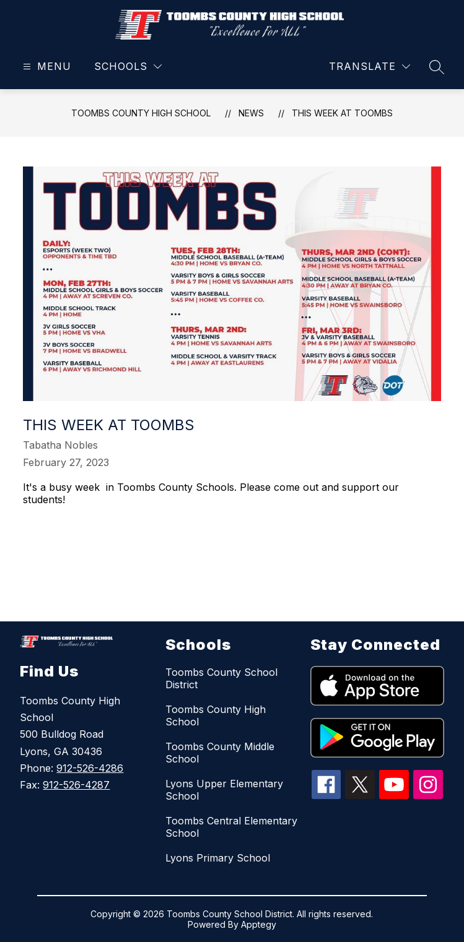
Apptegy (258, 924)
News (251, 113)
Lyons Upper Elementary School (224, 789)
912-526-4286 (89, 768)
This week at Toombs (342, 113)
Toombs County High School (141, 113)
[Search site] (436, 66)
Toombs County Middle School (219, 752)
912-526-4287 (76, 785)
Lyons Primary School (217, 858)
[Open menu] (45, 66)
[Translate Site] (369, 66)
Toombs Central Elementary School (231, 827)
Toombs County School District (221, 678)
